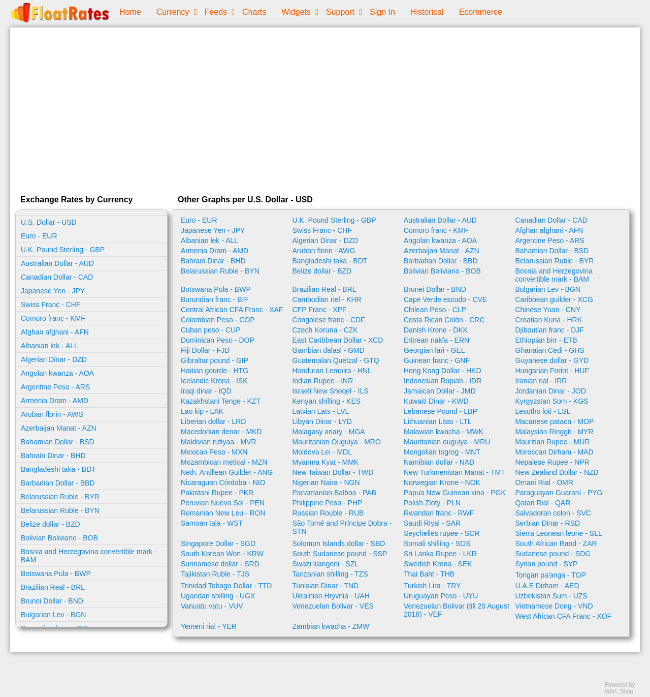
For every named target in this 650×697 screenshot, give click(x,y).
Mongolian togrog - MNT (442, 452)
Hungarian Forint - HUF (552, 371)
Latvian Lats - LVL (320, 411)
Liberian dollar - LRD (213, 421)
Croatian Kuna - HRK (548, 320)
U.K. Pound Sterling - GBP (63, 250)
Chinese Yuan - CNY (548, 310)
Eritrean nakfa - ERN (436, 340)
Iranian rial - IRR (541, 381)
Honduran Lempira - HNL (332, 371)
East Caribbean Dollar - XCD (337, 340)
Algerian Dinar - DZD (54, 359)
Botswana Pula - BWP (56, 573)
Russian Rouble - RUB (328, 513)
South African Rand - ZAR (556, 543)
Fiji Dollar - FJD (205, 350)
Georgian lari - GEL (434, 350)
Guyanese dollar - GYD (552, 360)
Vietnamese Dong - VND (554, 606)
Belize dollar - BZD (50, 524)
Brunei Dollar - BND (52, 601)
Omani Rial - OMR (544, 482)
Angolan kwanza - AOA (57, 373)
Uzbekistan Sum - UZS (551, 596)
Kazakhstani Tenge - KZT (221, 401)
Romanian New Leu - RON (223, 513)
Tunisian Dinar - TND (325, 586)
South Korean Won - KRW (222, 554)
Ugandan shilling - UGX (218, 596)
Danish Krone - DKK (436, 330)
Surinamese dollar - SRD (220, 564)
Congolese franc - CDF (328, 320)
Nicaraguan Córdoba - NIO (223, 482)
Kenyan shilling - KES (326, 401)
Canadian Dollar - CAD (57, 277)
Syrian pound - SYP (546, 564)
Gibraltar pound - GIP (214, 360)
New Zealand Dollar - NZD (557, 472)
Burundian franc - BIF (214, 299)
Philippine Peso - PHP (327, 503)
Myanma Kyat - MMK (325, 462)
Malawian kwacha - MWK (443, 432)
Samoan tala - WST (212, 523)
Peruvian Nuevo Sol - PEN (223, 503)
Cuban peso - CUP (211, 330)
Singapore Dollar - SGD (218, 543)
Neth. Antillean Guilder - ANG (227, 472)
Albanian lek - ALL (49, 346)
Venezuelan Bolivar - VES (333, 606)
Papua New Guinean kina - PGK (455, 493)
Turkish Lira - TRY (432, 586)
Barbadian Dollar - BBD (58, 483)
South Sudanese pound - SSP (339, 554)
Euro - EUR (39, 236)
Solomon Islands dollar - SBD (338, 543)
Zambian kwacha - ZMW (331, 626)
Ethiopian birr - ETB (546, 340)
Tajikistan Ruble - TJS (215, 574)
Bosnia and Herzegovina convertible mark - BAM (89, 556)
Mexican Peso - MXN (214, 452)
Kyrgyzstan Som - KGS (552, 401)
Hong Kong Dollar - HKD (442, 371)
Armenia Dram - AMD (54, 401)
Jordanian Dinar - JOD (550, 391)
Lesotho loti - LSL (543, 411)
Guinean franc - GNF (437, 360)
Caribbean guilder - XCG (554, 299)
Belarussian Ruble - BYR (60, 497)
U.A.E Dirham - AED (547, 586)
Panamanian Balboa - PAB (334, 493)
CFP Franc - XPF (319, 310)
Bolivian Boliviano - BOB (59, 538)
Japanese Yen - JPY (53, 291)
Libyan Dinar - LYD (322, 421)
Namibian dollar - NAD (439, 462)
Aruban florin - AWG (52, 414)
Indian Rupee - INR (322, 381)
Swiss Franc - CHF (50, 304)
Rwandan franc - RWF (439, 513)
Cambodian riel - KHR (327, 299)
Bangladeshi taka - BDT (58, 469)
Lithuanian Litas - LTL (438, 421)
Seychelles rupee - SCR (441, 533)
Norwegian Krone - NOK (442, 482)
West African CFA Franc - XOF (563, 616)
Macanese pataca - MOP (554, 421)
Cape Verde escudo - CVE (445, 299)
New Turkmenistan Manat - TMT (454, 472)
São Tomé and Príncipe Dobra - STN (342, 527)
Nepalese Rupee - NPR (552, 462)
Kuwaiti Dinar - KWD (436, 401)
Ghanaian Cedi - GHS (549, 350)
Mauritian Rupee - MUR (552, 442)
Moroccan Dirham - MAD (554, 452)
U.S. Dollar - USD (49, 222)
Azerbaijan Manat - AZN (58, 428)
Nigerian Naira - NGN (326, 482)
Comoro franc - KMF (53, 318)
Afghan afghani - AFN (55, 332)
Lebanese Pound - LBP (440, 411)
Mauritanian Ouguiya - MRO (336, 442)
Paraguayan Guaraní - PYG (559, 493)
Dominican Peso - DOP (217, 340)
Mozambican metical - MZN (224, 462)
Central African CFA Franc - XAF (232, 310)
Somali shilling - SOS (437, 543)
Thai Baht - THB (429, 574)
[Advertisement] (325, 109)
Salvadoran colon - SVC (553, 513)
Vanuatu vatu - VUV (212, 606)
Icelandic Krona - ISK (214, 381)
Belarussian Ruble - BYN (60, 510)
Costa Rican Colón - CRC (444, 320)
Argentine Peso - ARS (55, 387)
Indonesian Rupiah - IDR (442, 381)
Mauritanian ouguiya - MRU (447, 442)
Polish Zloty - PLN (432, 503)
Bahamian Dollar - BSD (57, 442)
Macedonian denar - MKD (221, 432)
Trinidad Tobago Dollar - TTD (226, 586)
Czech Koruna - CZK (325, 330)
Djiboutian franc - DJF (549, 330)
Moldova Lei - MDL (322, 452)
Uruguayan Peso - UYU (441, 596)
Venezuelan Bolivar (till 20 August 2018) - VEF (456, 610)
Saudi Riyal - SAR (432, 523)
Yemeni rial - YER (209, 626)
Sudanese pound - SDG (553, 554)
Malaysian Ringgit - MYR (554, 432)
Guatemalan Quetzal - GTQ (335, 360)
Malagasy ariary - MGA (328, 432)
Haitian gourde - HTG (214, 371)
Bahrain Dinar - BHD (53, 455)
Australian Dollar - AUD (57, 263)
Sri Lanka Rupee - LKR (440, 554)
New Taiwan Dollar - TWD (333, 472)
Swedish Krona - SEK (438, 564)
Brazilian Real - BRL (53, 587)
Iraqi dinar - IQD (206, 391)
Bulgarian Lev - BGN (53, 615)
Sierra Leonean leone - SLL (558, 533)
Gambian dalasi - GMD (328, 350)
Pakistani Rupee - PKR (217, 493)
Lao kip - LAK (202, 411)
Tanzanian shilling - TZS (330, 574)
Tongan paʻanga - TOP (550, 575)
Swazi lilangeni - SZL (325, 564)
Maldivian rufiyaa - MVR (218, 442)
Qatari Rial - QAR (543, 503)
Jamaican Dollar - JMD (440, 391)
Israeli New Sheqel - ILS (330, 391)
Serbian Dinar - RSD (547, 523)
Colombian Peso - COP (218, 320)
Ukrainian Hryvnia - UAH (331, 596)
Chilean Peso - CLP (435, 310)
